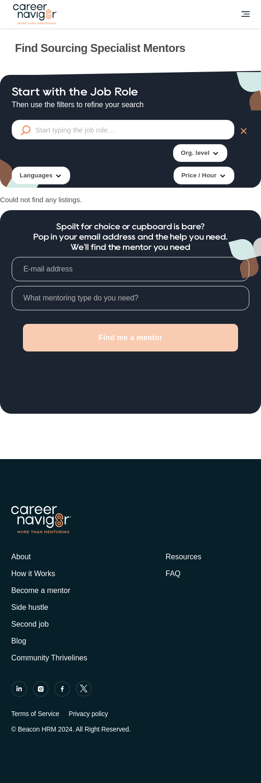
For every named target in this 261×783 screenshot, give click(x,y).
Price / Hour (203, 176)
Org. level (200, 153)
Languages (41, 176)
